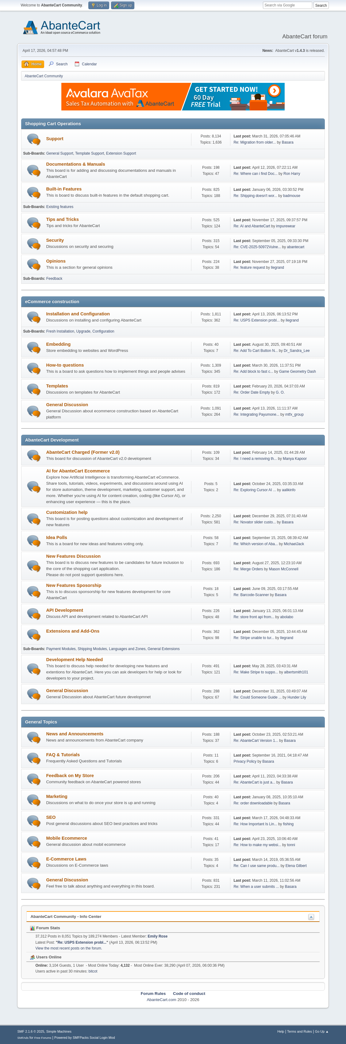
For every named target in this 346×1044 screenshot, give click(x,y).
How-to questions (65, 365)
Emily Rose (158, 936)
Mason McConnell (283, 569)
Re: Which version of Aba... (255, 544)
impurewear (285, 226)
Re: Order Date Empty (251, 392)
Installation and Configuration (78, 313)
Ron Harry (291, 173)
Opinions (56, 261)
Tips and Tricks (62, 219)
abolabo (286, 617)
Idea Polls (56, 537)
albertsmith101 (296, 672)
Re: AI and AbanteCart (252, 226)
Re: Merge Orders (248, 569)
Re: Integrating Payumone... (256, 414)
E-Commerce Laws (66, 859)
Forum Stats (45, 928)
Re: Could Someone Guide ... (257, 697)
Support (54, 138)
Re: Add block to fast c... (253, 371)
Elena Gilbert (296, 866)
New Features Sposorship (73, 585)
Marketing (56, 796)
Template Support (89, 153)
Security (55, 240)
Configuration (103, 331)
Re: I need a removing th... (255, 459)
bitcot (93, 971)
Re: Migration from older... (254, 142)
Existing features (60, 207)
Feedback (54, 278)
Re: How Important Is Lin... (255, 824)
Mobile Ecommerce (66, 838)
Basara (288, 142)
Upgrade (83, 331)
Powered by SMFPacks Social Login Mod (84, 1037)
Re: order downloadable (253, 803)
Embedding (58, 344)
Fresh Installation (60, 331)
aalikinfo (288, 490)
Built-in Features (64, 189)
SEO (51, 817)
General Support (59, 153)
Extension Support (121, 153)
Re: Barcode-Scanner (251, 595)
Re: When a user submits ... (256, 886)
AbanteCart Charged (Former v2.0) (82, 452)
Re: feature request (249, 267)
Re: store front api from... (253, 617)
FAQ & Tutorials (63, 754)
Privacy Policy (244, 761)
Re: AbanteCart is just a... (254, 782)
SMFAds (23, 1037)
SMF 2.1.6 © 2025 (30, 1031)
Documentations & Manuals (75, 164)
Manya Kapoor (295, 459)
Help (280, 1031)
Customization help (66, 512)
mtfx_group (294, 414)
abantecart (296, 247)
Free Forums (43, 1037)
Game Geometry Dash (297, 371)
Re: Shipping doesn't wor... (255, 196)
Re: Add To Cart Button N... (255, 351)
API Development (64, 610)
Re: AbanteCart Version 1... (255, 740)
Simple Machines (58, 1031)
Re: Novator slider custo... (254, 522)
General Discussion (67, 404)
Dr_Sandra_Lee (297, 351)
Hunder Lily (296, 697)
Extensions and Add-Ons (72, 631)
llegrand (277, 267)
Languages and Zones (127, 649)
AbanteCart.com (161, 999)
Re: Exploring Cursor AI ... (254, 490)
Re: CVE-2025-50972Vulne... (257, 247)
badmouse (291, 196)
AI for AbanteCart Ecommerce (78, 470)
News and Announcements (74, 733)
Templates (57, 385)
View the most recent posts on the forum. (68, 948)
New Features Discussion (73, 556)
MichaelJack (294, 544)
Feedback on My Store (70, 775)
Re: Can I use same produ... (256, 866)
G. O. (280, 392)
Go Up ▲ (322, 1031)
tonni (291, 845)
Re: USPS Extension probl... (256, 320)
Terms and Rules (299, 1031)
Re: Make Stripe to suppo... (255, 672)
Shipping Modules (92, 649)
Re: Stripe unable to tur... (253, 638)
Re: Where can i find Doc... (255, 173)
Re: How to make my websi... (257, 845)
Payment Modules (61, 649)
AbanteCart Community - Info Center (65, 916)
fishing (288, 824)
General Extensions (164, 649)
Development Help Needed (74, 659)
